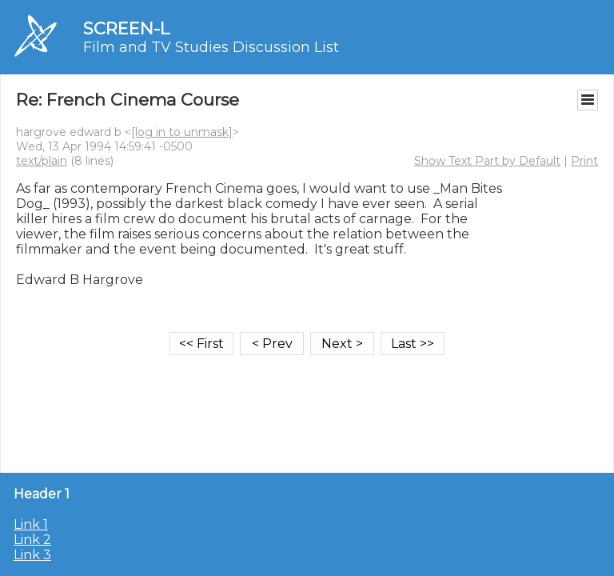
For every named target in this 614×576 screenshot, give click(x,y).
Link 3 (32, 554)
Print (584, 161)
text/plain (41, 161)
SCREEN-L (126, 28)
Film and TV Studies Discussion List (211, 47)
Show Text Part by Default (487, 161)
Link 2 (32, 539)
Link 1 (31, 524)
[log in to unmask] (182, 132)
